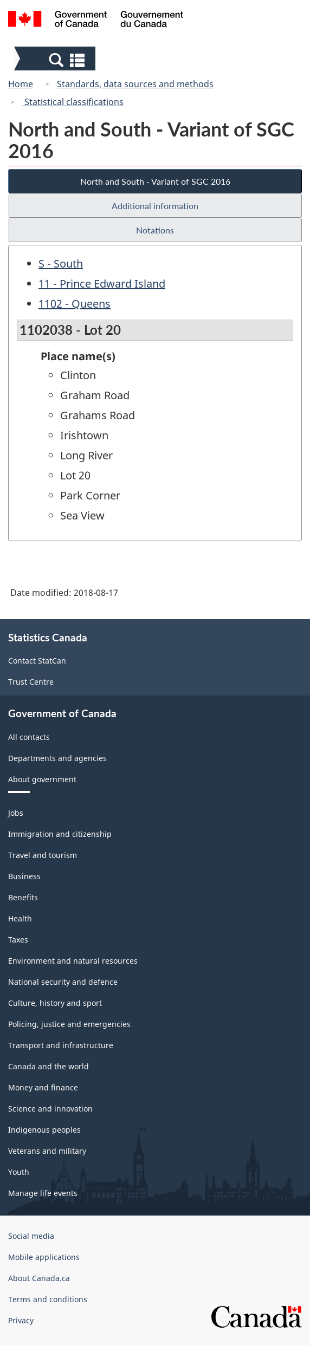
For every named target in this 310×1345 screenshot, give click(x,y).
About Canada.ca (39, 1278)
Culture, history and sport (55, 1003)
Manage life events (43, 1193)
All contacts (29, 737)
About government (42, 779)
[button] (56, 60)
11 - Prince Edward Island (101, 283)
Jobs (15, 813)
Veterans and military (47, 1151)
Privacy (21, 1320)
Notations (155, 230)
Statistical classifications (73, 102)
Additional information (155, 205)
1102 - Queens (74, 303)
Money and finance (43, 1087)
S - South (60, 263)
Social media (31, 1236)
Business (24, 876)
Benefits (23, 897)
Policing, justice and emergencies (69, 1024)
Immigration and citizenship (60, 834)
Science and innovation (50, 1108)
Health (20, 918)
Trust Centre (31, 682)
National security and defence (63, 982)
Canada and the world (48, 1066)
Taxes (18, 939)
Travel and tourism (42, 855)
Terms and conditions (47, 1299)
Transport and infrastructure (60, 1045)
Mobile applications (44, 1257)
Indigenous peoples (44, 1130)
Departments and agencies (57, 758)
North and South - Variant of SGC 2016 (155, 181)
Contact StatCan (37, 660)
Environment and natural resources (73, 961)
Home (20, 84)
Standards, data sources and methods (135, 84)
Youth (18, 1172)
